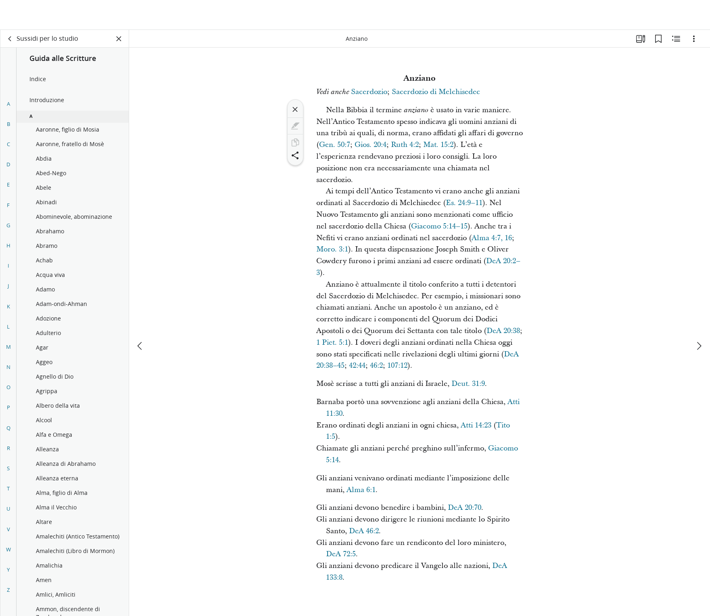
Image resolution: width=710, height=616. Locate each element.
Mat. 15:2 (438, 145)
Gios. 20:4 (370, 145)
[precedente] (140, 316)
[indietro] (10, 38)
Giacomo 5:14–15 (439, 226)
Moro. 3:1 (332, 249)
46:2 (376, 365)
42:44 (357, 365)
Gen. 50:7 (334, 145)
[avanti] (699, 316)
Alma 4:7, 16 (492, 238)
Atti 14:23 (476, 425)
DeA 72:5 (341, 554)
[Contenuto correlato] (676, 39)
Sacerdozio (369, 92)
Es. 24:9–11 (464, 203)
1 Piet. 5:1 (332, 342)
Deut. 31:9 (468, 384)
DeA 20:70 (464, 508)
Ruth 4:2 (405, 145)
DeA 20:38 (503, 331)
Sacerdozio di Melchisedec (436, 92)
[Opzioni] (694, 39)
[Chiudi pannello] (119, 38)
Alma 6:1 (361, 490)
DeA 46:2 (364, 531)
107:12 (397, 365)
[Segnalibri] (658, 39)
